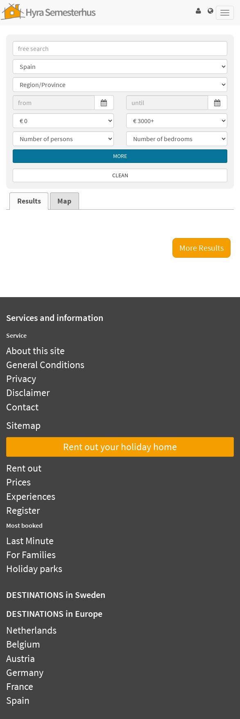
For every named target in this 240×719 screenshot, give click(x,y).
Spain (17, 700)
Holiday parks (34, 568)
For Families (31, 554)
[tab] (28, 201)
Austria (20, 658)
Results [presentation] (29, 201)
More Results (201, 248)
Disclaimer (28, 392)
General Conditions (45, 364)
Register (23, 510)
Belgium (23, 644)
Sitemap (23, 425)
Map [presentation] (64, 201)
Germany (24, 672)
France (19, 686)
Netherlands (31, 630)
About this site (35, 350)
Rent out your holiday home (120, 446)
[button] (198, 11)
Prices (18, 482)
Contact (22, 407)
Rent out (23, 468)
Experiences (30, 496)
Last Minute (30, 540)
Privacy (21, 378)
